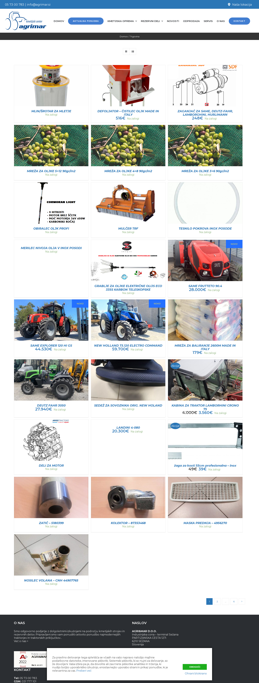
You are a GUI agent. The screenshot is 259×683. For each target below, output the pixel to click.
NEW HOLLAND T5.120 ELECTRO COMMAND (128, 345)
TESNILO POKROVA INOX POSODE (205, 228)
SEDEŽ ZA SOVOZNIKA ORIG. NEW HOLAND (128, 405)
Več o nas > (21, 641)
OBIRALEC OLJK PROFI (51, 228)
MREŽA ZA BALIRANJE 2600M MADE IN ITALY (205, 347)
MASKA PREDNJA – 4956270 (205, 523)
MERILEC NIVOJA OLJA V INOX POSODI (51, 248)
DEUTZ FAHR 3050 (51, 405)
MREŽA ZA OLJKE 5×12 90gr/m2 (51, 171)
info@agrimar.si (39, 4)
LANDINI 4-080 (128, 427)
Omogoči (194, 666)
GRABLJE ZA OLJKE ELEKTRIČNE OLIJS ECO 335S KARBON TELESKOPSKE (128, 287)
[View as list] (133, 51)
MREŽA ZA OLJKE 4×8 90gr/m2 (128, 171)
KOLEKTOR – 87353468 (128, 523)
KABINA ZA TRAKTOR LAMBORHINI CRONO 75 (205, 407)
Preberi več (84, 670)
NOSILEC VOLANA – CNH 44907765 (51, 580)
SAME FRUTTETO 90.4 (205, 286)
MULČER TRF (128, 228)
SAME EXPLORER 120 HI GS (51, 345)
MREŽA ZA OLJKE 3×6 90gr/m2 (205, 171)
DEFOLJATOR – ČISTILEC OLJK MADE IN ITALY (128, 113)
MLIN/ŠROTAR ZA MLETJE (51, 111)
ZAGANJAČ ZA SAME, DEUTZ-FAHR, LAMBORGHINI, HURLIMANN (205, 113)
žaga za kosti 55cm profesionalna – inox (205, 465)
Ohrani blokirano (196, 673)
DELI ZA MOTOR (51, 465)
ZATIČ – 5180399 (51, 523)
